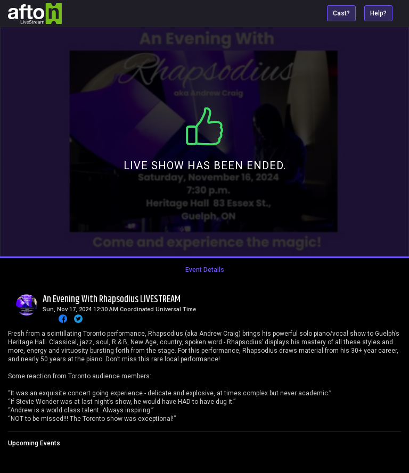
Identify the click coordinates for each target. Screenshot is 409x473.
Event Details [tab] (204, 269)
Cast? (341, 13)
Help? (378, 13)
